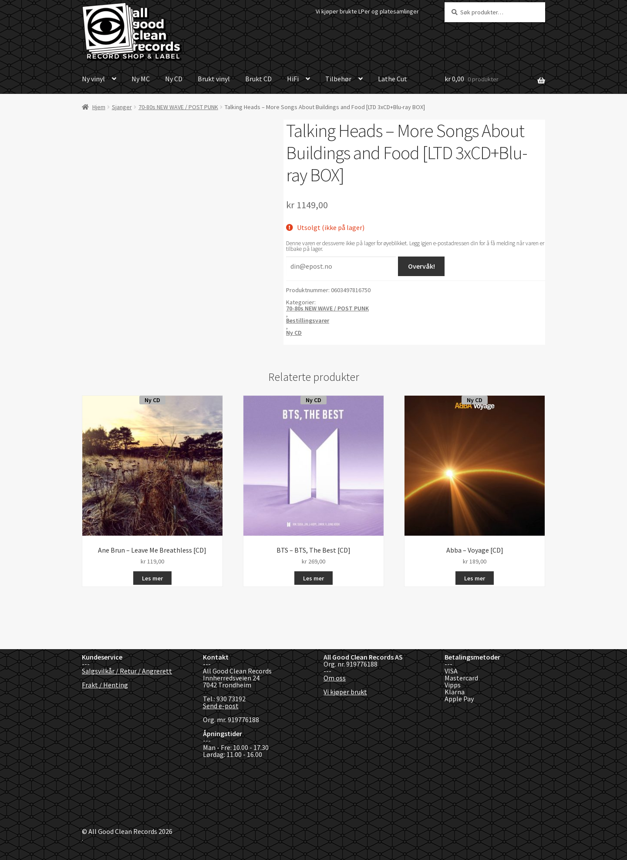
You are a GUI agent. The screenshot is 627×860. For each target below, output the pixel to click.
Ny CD (173, 78)
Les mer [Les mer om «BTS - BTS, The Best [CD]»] (313, 578)
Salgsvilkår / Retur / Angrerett (127, 671)
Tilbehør (338, 78)
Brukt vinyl (214, 78)
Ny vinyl (93, 78)
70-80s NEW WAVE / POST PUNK (178, 107)
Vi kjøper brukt (345, 691)
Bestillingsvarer (307, 320)
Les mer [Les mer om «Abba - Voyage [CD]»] (474, 578)
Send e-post (221, 705)
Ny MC (140, 78)
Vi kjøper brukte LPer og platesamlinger (367, 11)
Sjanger (122, 107)
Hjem (98, 107)
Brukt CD (258, 78)
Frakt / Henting (105, 684)
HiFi (293, 78)
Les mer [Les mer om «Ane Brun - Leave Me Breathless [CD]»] (152, 578)
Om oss (335, 677)
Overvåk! (421, 266)
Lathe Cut (392, 78)
